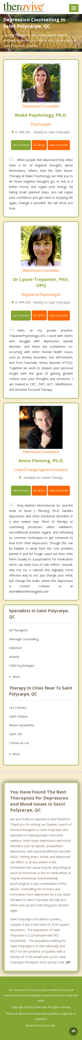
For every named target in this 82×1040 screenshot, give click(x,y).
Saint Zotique (18, 716)
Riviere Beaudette (21, 725)
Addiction (15, 648)
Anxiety (14, 657)
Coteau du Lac (19, 743)
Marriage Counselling (23, 639)
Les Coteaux (18, 707)
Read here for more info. (41, 1025)
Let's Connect (21, 145)
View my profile (58, 145)
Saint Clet (15, 734)
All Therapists (18, 630)
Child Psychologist (21, 665)
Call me (39, 145)
